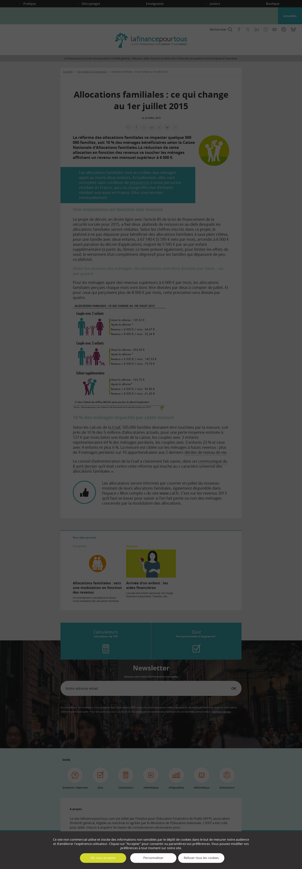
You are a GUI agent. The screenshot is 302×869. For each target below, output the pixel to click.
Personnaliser (153, 858)
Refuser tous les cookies (201, 858)
